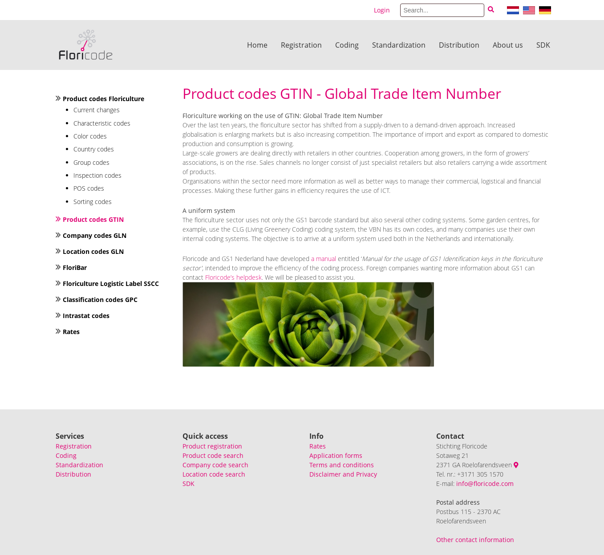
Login (382, 10)
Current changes (96, 110)
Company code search (215, 465)
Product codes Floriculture (103, 98)
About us (508, 45)
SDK (543, 45)
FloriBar (75, 267)
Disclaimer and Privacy (343, 474)
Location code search (213, 474)
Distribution (459, 45)
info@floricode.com (485, 483)
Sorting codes (92, 201)
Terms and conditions (341, 465)
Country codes (93, 149)
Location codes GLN (93, 251)
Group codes (91, 162)
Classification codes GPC (100, 299)
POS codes (88, 188)
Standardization (399, 45)
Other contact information (475, 539)
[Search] (442, 10)
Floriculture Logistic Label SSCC (111, 283)
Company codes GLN (94, 235)
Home (257, 45)
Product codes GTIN (93, 219)
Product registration (212, 446)
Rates (71, 331)
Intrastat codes (86, 315)
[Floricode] (86, 45)
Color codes (90, 136)
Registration (301, 45)
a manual (323, 258)
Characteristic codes (101, 123)
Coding (347, 45)
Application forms (335, 455)
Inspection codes (97, 175)
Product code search (212, 455)
